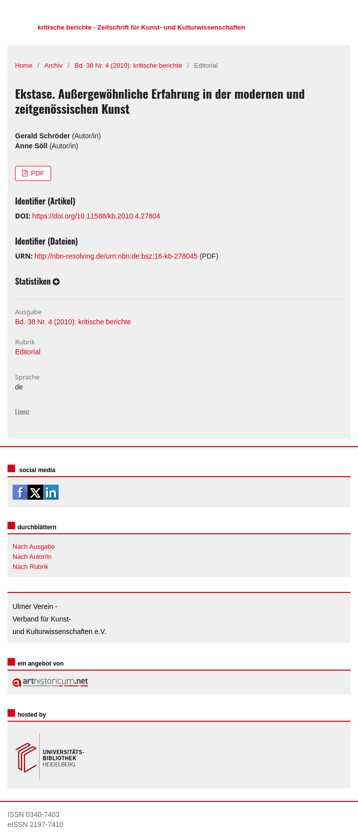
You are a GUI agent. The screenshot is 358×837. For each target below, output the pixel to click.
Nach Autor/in (32, 556)
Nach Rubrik (31, 566)
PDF (36, 173)
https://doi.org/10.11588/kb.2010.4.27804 (96, 216)
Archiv (54, 65)
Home (24, 65)
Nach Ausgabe (34, 546)
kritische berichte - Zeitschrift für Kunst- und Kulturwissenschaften (141, 27)
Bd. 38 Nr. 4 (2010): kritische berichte (129, 65)
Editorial (28, 352)
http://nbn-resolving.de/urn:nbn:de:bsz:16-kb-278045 (116, 256)
